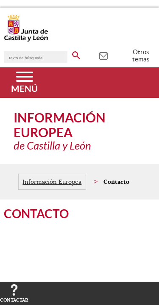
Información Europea (51, 182)
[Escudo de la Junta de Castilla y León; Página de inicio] (26, 40)
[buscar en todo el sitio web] (76, 53)
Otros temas (141, 55)
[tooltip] (103, 55)
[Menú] (24, 82)
